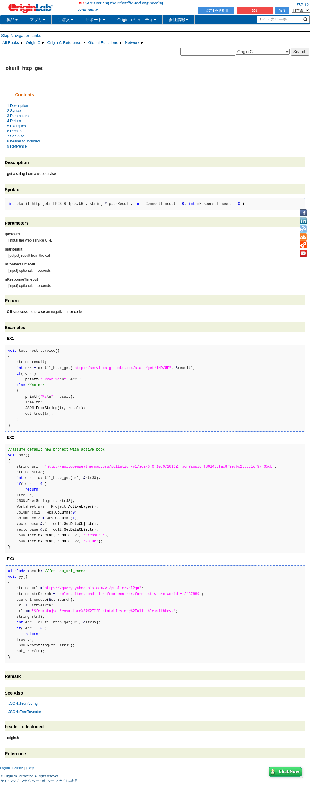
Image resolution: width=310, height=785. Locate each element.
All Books (10, 42)
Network (132, 42)
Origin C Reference (64, 42)
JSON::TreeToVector (24, 712)
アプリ (37, 19)
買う (282, 10)
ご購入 (65, 19)
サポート (95, 19)
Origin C (33, 42)
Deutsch (17, 768)
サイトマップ (10, 780)
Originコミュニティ (136, 19)
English (5, 768)
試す (255, 10)
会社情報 (178, 19)
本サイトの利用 (66, 780)
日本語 (30, 768)
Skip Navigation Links (21, 35)
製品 (12, 19)
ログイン (303, 4)
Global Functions (103, 42)
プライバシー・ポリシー (37, 780)
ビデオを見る (216, 10)
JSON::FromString (23, 703)
